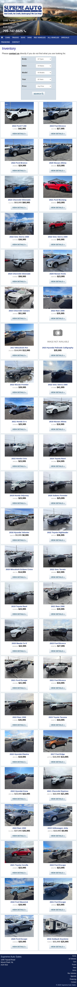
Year (24, 79)
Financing (5, 42)
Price (24, 86)
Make (24, 66)
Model (24, 72)
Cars (7, 37)
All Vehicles (53, 37)
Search (38, 94)
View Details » (19, 134)
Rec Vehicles (39, 37)
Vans (29, 37)
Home (74, 956)
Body (24, 59)
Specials (65, 37)
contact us (14, 53)
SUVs (23, 37)
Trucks (15, 37)
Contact (16, 42)
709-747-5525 (14, 31)
